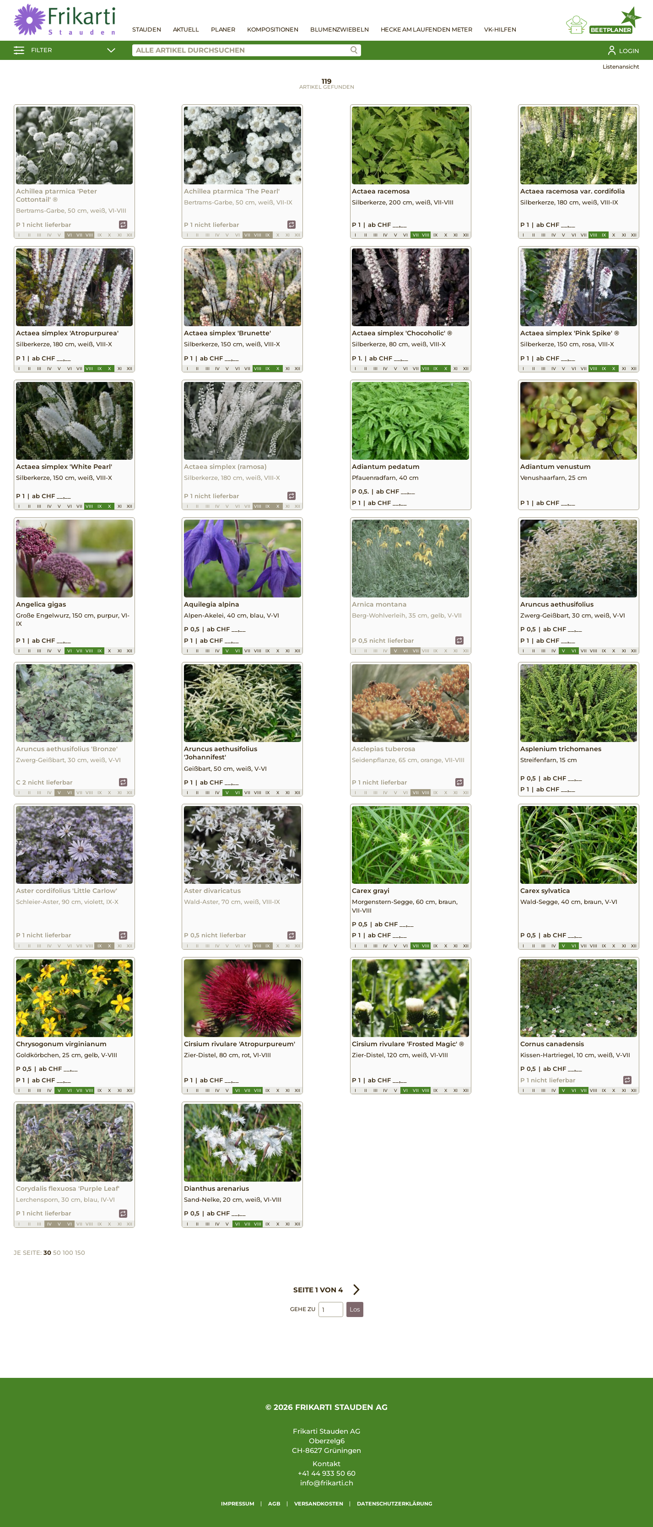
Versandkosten (318, 1503)
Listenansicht (621, 66)
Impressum (237, 1503)
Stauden (146, 29)
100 (68, 1272)
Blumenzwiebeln (339, 29)
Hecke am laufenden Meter (426, 29)
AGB (274, 1503)
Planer (223, 29)
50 (57, 1272)
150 (80, 1272)
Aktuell (186, 29)
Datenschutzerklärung (394, 1503)
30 (47, 1272)
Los (355, 1329)
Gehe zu (302, 1329)
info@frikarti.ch (326, 1483)
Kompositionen (272, 29)
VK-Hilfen (500, 29)
